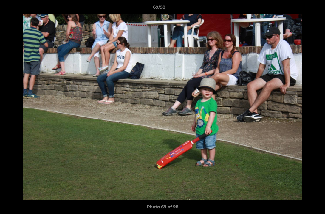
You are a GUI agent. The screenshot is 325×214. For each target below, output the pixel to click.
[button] (300, 8)
